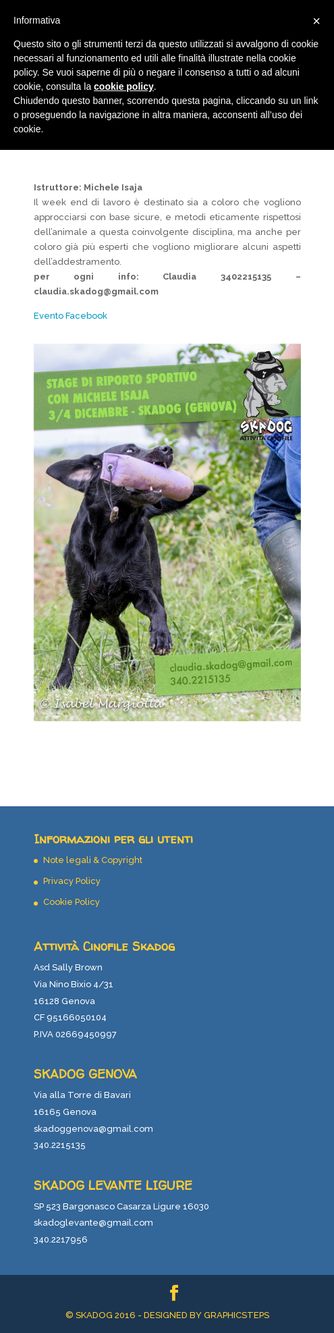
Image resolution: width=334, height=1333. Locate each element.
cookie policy (124, 86)
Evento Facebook (70, 316)
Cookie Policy (71, 902)
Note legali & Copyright (92, 860)
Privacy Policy (72, 881)
